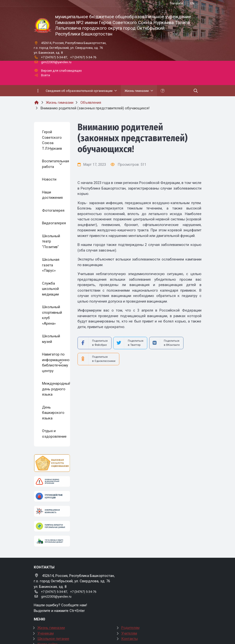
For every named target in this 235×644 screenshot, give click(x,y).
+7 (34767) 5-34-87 (54, 57)
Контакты (129, 638)
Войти (45, 75)
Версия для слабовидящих (61, 70)
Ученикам (45, 633)
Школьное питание (53, 638)
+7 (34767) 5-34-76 (83, 57)
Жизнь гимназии (51, 628)
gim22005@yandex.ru (56, 62)
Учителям (129, 633)
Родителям (130, 628)
